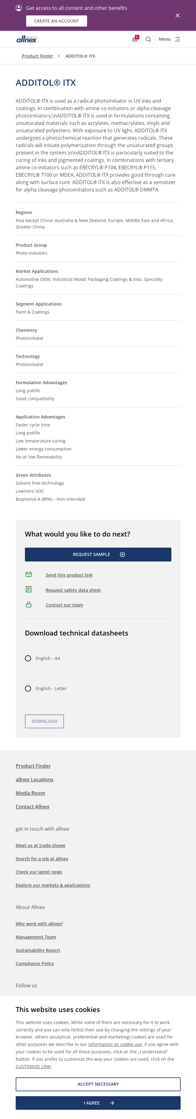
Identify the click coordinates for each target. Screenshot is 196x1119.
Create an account (56, 21)
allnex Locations (35, 779)
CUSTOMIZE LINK (33, 1066)
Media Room (30, 793)
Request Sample (99, 554)
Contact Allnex (33, 806)
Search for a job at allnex (42, 859)
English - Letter (51, 688)
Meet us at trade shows (40, 845)
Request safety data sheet (73, 590)
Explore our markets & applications (53, 885)
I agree (99, 1103)
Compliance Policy (35, 963)
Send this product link (69, 575)
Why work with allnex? (39, 924)
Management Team (36, 937)
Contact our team (64, 605)
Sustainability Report (38, 950)
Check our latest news (39, 872)
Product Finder (37, 56)
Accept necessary (98, 1084)
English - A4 (48, 658)
